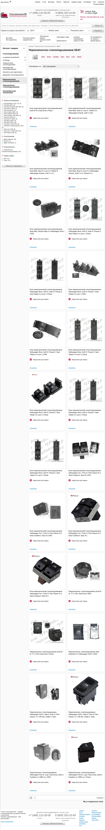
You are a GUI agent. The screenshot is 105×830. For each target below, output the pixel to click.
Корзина (94, 818)
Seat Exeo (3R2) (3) (9, 117)
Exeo (62, 57)
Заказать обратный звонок (52, 21)
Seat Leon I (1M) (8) (9, 129)
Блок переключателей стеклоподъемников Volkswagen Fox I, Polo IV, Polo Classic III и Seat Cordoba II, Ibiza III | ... (84, 533)
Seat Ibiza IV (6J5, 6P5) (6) (11, 124)
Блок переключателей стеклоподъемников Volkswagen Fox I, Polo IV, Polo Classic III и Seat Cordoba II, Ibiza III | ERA (84, 473)
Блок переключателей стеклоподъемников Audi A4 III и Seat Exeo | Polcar (46, 109)
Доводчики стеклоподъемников (13, 75)
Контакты (101, 2)
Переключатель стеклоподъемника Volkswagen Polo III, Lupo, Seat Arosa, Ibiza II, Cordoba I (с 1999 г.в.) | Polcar (85, 775)
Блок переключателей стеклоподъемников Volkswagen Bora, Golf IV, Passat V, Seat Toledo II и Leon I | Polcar (84, 352)
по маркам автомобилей (14, 57)
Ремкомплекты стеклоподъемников (11, 86)
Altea (43, 57)
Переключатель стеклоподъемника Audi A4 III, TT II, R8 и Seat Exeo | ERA (84, 593)
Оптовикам (87, 2)
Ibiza (68, 57)
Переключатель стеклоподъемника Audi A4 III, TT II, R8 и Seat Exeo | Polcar (46, 653)
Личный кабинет (98, 4)
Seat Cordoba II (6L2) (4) (11, 113)
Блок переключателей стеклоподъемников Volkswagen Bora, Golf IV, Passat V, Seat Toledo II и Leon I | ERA (84, 292)
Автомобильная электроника (9, 92)
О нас (44, 2)
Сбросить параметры (14, 166)
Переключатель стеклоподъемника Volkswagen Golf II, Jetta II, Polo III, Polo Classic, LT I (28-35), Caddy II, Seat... (44, 714)
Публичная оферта (84, 814)
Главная (37, 2)
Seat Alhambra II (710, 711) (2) (12, 103)
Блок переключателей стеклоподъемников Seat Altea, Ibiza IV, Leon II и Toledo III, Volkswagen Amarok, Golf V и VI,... (46, 171)
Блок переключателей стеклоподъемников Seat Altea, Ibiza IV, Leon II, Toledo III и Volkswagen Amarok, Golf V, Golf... (84, 110)
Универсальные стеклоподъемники (9, 63)
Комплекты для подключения (12, 72)
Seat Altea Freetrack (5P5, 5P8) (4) (13, 107)
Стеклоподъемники (11, 54)
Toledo (79, 57)
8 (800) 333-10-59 (65, 12)
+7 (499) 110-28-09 (39, 12)
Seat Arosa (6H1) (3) (9, 110)
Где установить (96, 814)
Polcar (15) (7, 160)
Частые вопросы (96, 812)
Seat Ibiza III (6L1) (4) (10, 122)
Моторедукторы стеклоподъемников (9, 68)
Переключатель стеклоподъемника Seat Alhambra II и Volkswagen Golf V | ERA (83, 653)
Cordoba (56, 57)
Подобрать (98, 30)
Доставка (51, 2)
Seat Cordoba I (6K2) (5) (11, 112)
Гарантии (66, 2)
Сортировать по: (35, 66)
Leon (73, 57)
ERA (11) (6, 158)
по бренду (14, 60)
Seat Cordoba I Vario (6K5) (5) (12, 115)
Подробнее (33, 126)
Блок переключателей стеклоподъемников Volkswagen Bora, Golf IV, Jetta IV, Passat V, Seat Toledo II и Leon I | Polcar (84, 231)
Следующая (99, 798)
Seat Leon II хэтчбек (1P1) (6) (12, 131)
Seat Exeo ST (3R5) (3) (10, 119)
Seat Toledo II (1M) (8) (10, 132)
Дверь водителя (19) (10, 139)
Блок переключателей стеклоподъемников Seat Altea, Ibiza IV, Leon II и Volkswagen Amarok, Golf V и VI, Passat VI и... (84, 171)
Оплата (58, 2)
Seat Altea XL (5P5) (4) (10, 108)
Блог (94, 2)
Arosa (49, 57)
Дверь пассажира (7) (10, 142)
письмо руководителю (7, 821)
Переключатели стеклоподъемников (11, 80)
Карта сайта (95, 820)
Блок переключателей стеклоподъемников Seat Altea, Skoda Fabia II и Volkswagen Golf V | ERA (47, 231)
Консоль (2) (7, 141)
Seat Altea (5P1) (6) (9, 105)
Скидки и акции (76, 2)
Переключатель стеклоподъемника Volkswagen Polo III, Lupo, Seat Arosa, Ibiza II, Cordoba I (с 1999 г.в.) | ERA (47, 775)
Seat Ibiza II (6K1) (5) (10, 120)
